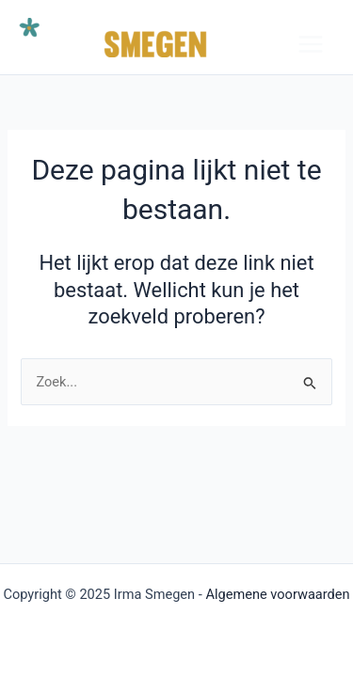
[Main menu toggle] (310, 44)
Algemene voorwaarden (277, 594)
